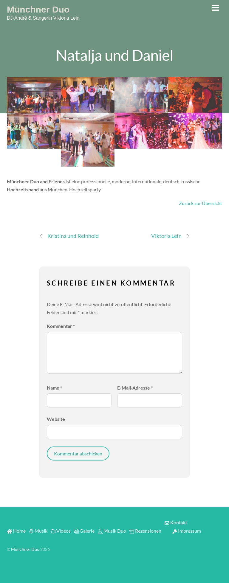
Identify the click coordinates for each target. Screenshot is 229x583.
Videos (61, 531)
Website (56, 419)
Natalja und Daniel (114, 55)
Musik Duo (112, 531)
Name (54, 387)
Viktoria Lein (170, 236)
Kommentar (61, 326)
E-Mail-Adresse (135, 387)
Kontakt (176, 522)
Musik (38, 531)
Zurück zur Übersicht (200, 203)
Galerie (84, 531)
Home (16, 531)
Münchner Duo (25, 549)
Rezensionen (145, 531)
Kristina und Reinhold (69, 236)
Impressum (186, 531)
